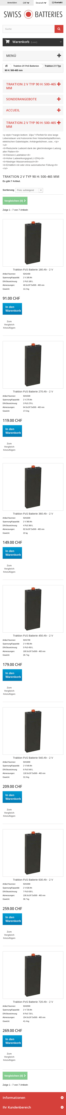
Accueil (13, 110)
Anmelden (12, 3)
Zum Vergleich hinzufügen (9, 324)
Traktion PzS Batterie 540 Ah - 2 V (33, 757)
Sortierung (8, 190)
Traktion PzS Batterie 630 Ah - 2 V (33, 879)
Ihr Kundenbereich (17, 1107)
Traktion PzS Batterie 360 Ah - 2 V (33, 513)
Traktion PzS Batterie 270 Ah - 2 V (33, 391)
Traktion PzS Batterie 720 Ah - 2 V (33, 1001)
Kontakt (58, 2)
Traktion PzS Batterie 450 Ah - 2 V (33, 635)
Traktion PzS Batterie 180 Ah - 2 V (33, 269)
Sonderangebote (21, 99)
